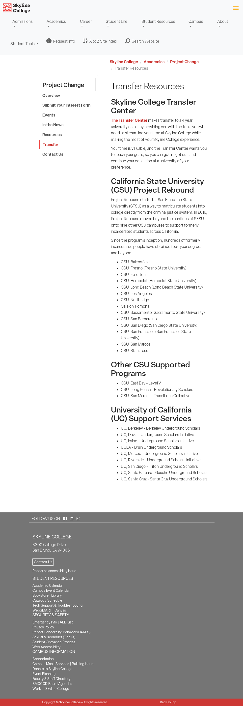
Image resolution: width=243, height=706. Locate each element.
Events (48, 115)
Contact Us (52, 154)
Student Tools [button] (24, 46)
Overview (51, 95)
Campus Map (42, 664)
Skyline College (124, 61)
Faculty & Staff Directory (51, 679)
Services (62, 664)
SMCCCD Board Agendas (52, 683)
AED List (66, 622)
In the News (52, 124)
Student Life (116, 21)
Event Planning (43, 674)
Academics (56, 21)
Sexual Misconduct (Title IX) (53, 637)
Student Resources (158, 21)
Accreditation (43, 659)
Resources (52, 134)
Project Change (184, 61)
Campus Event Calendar (51, 590)
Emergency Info (44, 622)
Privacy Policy (43, 627)
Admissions (22, 21)
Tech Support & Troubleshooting (57, 605)
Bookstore (40, 595)
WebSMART (42, 610)
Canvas (60, 610)
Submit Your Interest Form (66, 105)
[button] (142, 41)
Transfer (50, 144)
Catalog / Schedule (47, 600)
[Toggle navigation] (235, 8)
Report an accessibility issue (54, 571)
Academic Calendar (47, 585)
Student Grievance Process (53, 642)
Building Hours (83, 664)
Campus (196, 21)
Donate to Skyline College (52, 669)
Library (56, 595)
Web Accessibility (46, 647)
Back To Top (168, 702)
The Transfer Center (129, 120)
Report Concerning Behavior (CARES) (61, 632)
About (222, 21)
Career (86, 21)
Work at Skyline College (50, 688)
